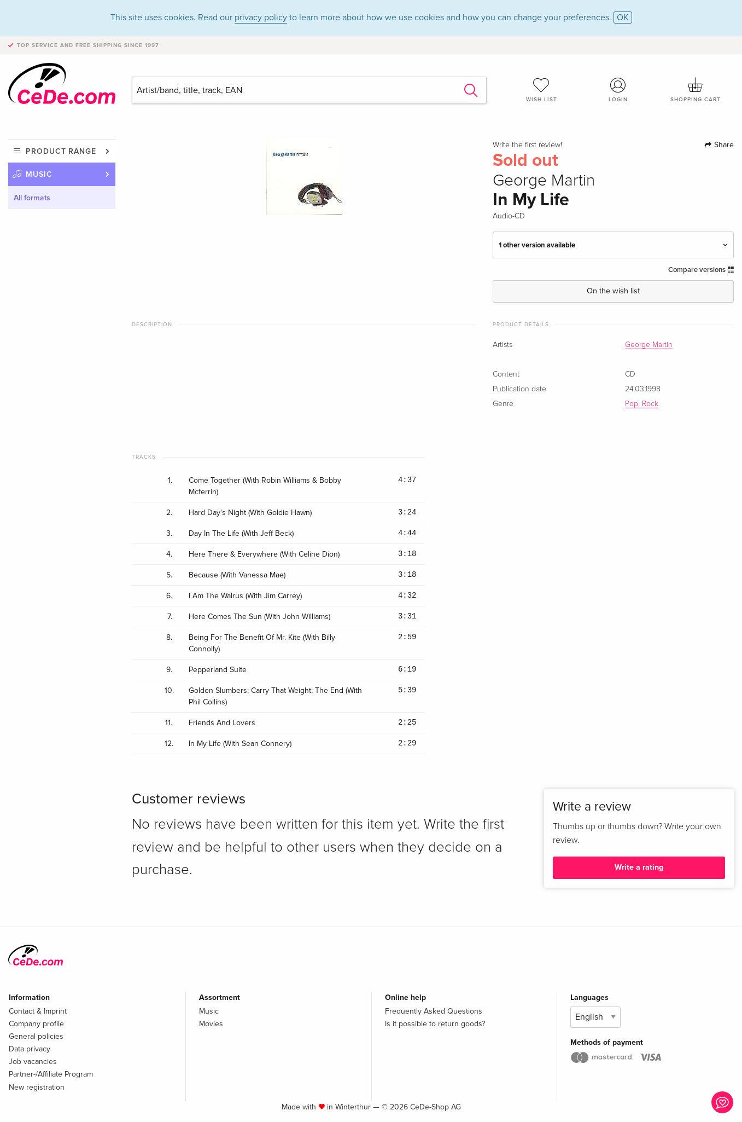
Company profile (36, 1023)
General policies (36, 1036)
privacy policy (261, 17)
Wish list (541, 90)
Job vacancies (33, 1061)
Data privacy (29, 1049)
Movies (211, 1023)
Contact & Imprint (38, 1011)
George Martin (649, 345)
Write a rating (639, 867)
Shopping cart (695, 90)
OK (623, 17)
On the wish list (613, 291)
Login (618, 90)
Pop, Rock (641, 404)
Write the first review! (527, 145)
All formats (32, 198)
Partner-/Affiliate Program (51, 1074)
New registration (37, 1087)
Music (39, 174)
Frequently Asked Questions (433, 1011)
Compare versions (701, 269)
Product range (61, 151)
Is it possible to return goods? (435, 1023)
